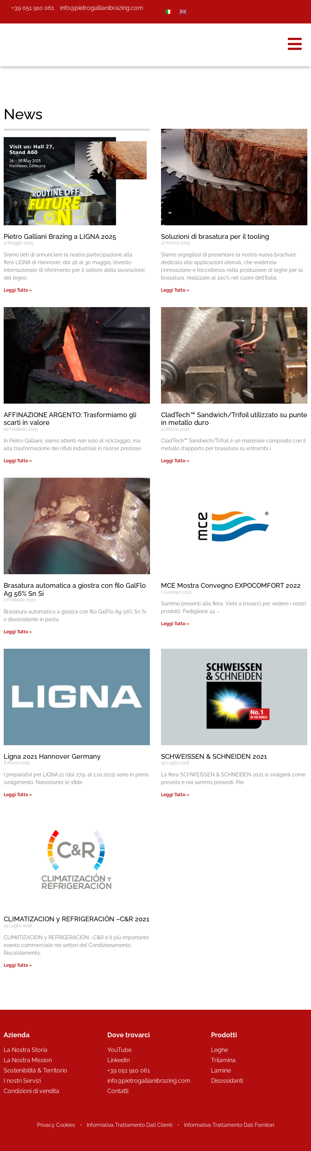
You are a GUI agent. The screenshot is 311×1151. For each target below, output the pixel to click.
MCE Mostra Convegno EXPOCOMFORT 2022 (231, 585)
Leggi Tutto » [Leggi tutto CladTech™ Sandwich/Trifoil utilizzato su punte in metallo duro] (175, 460)
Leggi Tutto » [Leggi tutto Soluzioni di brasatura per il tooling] (175, 290)
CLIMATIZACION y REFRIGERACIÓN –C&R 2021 (76, 919)
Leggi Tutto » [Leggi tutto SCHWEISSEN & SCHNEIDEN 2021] (175, 794)
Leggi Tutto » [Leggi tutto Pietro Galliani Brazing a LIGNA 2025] (18, 290)
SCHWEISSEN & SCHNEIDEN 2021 (214, 756)
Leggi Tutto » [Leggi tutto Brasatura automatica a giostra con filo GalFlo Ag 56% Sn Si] (18, 631)
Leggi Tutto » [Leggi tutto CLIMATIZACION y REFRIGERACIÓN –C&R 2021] (18, 965)
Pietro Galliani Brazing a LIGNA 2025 (60, 236)
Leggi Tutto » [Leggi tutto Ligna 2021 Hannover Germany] (18, 794)
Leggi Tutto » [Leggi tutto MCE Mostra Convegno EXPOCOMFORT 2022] (175, 623)
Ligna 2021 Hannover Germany (52, 756)
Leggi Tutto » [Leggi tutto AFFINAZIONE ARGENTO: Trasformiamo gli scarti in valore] (18, 460)
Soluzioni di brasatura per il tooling (215, 236)
